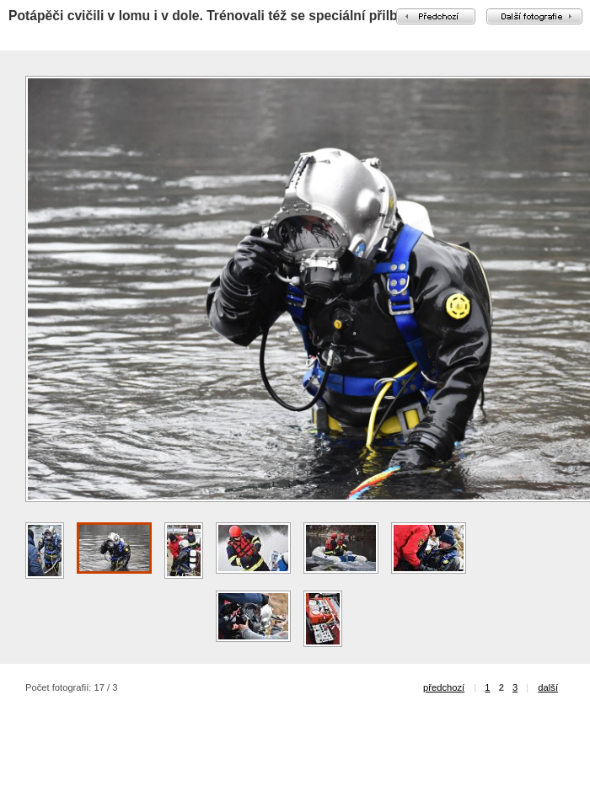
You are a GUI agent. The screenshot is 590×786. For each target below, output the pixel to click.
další (548, 687)
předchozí (443, 687)
